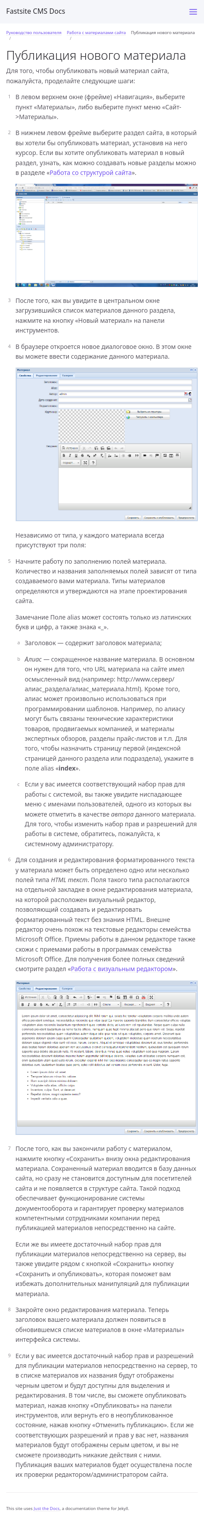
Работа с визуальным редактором (122, 968)
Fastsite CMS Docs (35, 11)
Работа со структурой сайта (91, 172)
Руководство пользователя (33, 32)
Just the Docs (47, 1508)
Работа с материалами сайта (96, 32)
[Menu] (193, 11)
